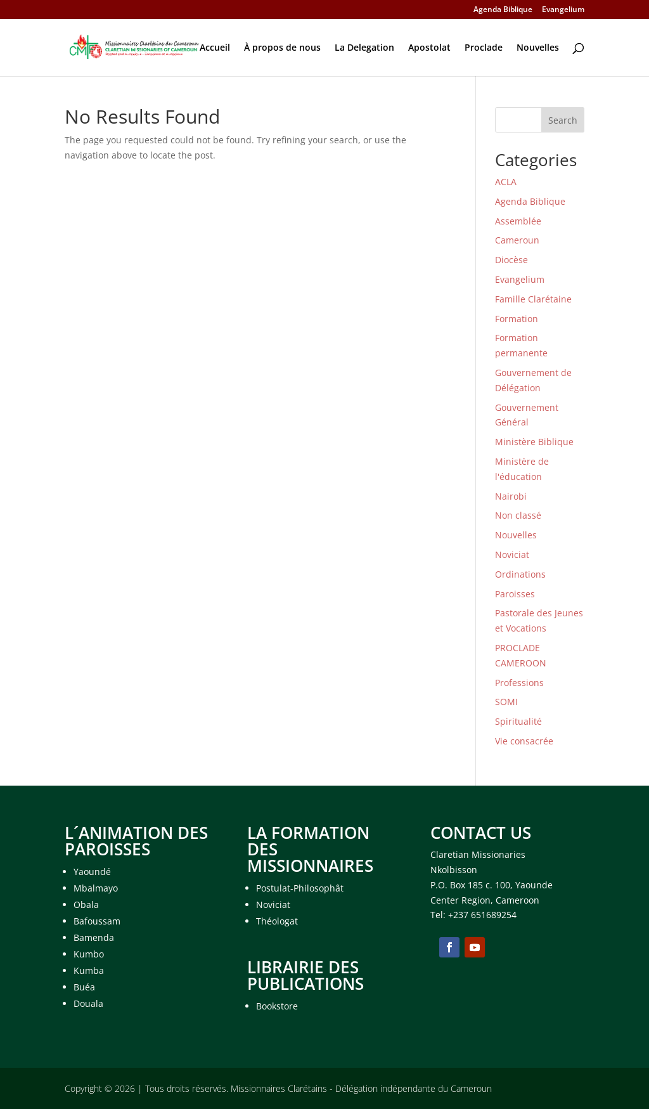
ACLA (506, 182)
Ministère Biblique (534, 442)
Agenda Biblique (502, 10)
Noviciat (512, 554)
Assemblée (518, 221)
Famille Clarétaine (533, 299)
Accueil (215, 48)
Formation (516, 319)
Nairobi (511, 496)
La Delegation (364, 48)
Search (562, 120)
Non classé (518, 515)
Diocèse (511, 260)
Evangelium (563, 10)
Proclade (484, 48)
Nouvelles (538, 48)
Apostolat (429, 48)
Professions (519, 683)
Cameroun (517, 240)
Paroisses (515, 594)
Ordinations (520, 574)
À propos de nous (282, 48)
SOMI (506, 702)
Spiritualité (518, 721)
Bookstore (277, 1006)
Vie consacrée (524, 741)
